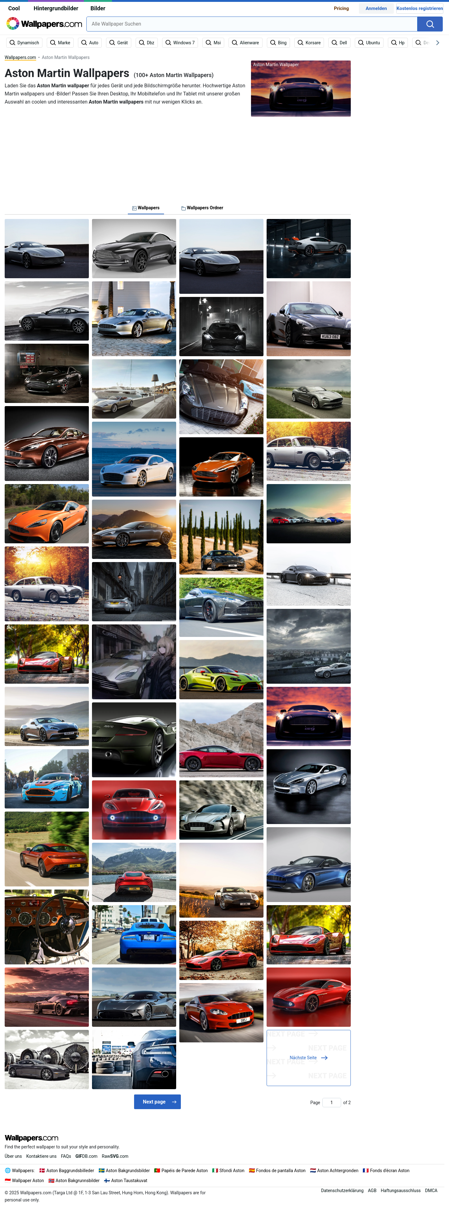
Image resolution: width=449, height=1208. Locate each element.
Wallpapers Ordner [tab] (202, 207)
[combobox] (252, 24)
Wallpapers (23, 1170)
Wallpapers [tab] (146, 207)
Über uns (13, 1156)
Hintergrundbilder (56, 8)
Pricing (341, 8)
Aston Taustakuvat (129, 1180)
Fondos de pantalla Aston (281, 1170)
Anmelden (376, 8)
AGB (372, 1190)
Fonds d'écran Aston (389, 1170)
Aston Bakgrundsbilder (128, 1170)
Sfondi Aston (232, 1170)
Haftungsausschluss (401, 1190)
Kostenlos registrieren (420, 8)
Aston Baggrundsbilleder (70, 1170)
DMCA (431, 1190)
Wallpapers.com (20, 57)
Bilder (97, 8)
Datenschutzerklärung (342, 1190)
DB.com (86, 1156)
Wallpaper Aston (28, 1180)
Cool (14, 8)
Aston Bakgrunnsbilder (77, 1180)
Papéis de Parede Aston (185, 1170)
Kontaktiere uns (41, 1156)
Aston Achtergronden (337, 1170)
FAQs (66, 1156)
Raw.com (115, 1156)
